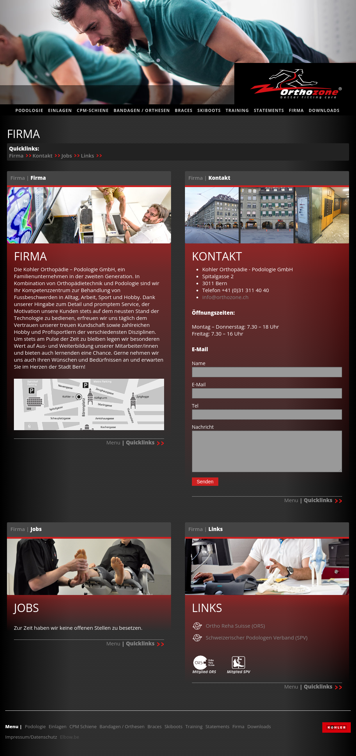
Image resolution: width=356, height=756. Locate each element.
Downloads (324, 110)
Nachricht (203, 427)
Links (87, 155)
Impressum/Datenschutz (31, 737)
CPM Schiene (83, 726)
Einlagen (60, 110)
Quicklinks (145, 442)
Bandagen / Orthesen (142, 110)
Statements (217, 726)
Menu (113, 442)
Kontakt (42, 155)
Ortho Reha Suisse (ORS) (235, 625)
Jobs (67, 155)
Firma (296, 110)
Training (237, 110)
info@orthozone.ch (225, 296)
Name (198, 363)
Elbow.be (69, 737)
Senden (205, 481)
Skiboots (209, 110)
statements (269, 110)
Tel (195, 405)
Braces (184, 110)
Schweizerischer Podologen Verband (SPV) (257, 637)
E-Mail (199, 384)
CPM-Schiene (93, 110)
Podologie (29, 110)
